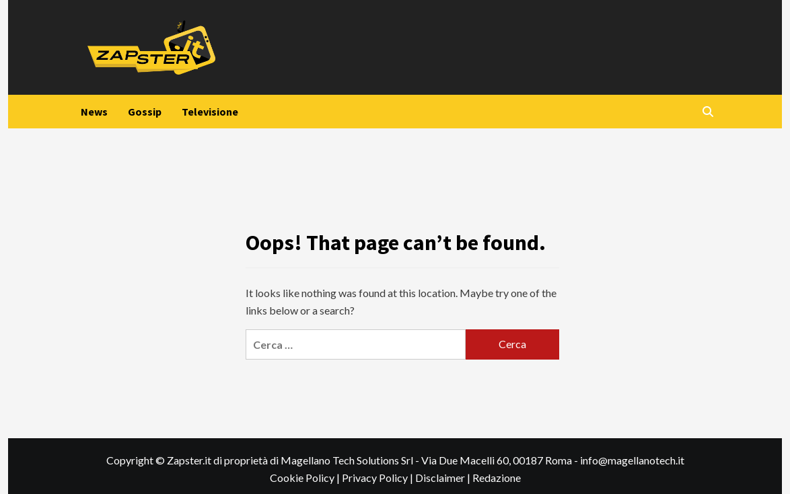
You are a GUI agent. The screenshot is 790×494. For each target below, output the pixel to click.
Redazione (496, 477)
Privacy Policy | (378, 477)
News (94, 111)
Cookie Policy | (306, 477)
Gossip (144, 111)
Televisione (210, 111)
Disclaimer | (443, 477)
